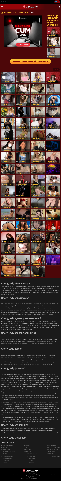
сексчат (3, 1)
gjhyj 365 (5, 447)
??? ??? (26, 447)
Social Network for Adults (9, 451)
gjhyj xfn (5, 453)
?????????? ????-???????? (30, 453)
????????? (31, 460)
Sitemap (5, 462)
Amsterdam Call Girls (51, 451)
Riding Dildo (32, 456)
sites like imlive (27, 451)
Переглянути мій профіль (30, 61)
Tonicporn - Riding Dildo (52, 449)
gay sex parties (6, 449)
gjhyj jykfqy (26, 445)
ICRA (34, 473)
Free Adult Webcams (8, 456)
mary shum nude (28, 449)
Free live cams (32, 464)
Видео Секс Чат (51, 453)
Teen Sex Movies (56, 456)
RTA (27, 473)
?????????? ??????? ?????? (53, 447)
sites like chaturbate (8, 445)
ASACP (30, 473)
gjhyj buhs (31, 462)
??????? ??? (6, 460)
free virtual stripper (51, 445)
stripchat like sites (7, 458)
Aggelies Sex (32, 458)
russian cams (6, 464)
